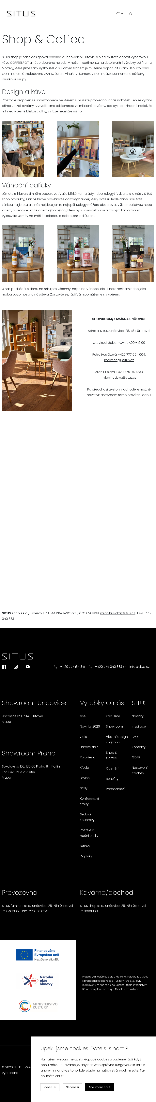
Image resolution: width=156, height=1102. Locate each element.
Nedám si (72, 1087)
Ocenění (112, 768)
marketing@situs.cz (119, 360)
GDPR (136, 757)
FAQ (135, 737)
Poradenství (115, 789)
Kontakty (139, 747)
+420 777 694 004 (131, 354)
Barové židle (89, 747)
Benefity (112, 779)
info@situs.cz (140, 667)
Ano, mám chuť (100, 1087)
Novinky (138, 716)
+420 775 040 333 (129, 372)
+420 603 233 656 (21, 772)
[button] (120, 14)
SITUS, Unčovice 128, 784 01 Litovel (125, 331)
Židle (83, 737)
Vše (83, 716)
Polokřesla (87, 757)
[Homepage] (21, 13)
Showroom (114, 726)
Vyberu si (50, 1087)
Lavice (85, 778)
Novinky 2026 (90, 726)
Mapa (6, 722)
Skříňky (85, 846)
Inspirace (139, 726)
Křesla (84, 768)
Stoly (83, 788)
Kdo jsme (113, 716)
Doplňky (86, 856)
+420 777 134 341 (72, 667)
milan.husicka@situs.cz (119, 377)
